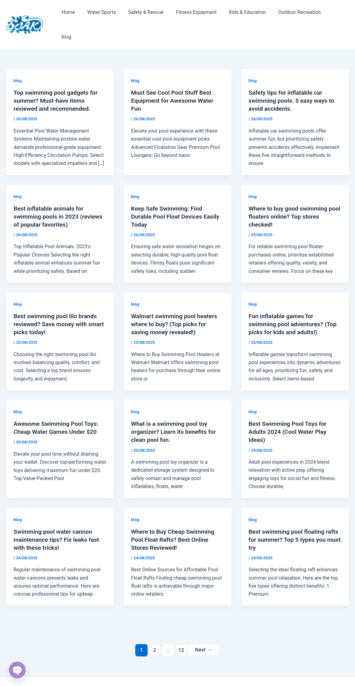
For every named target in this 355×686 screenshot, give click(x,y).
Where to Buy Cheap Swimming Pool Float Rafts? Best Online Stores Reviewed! (174, 518)
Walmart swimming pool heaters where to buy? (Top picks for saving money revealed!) (175, 303)
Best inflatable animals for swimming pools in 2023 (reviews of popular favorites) (60, 195)
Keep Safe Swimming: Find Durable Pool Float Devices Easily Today (176, 195)
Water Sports (98, 14)
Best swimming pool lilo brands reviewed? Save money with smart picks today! (57, 303)
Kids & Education (236, 14)
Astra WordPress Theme (225, 670)
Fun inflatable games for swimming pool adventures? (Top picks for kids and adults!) (294, 303)
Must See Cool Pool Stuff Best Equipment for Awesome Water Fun (174, 79)
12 (181, 629)
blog (322, 14)
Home (67, 14)
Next (204, 629)
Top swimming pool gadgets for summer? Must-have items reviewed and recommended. (57, 79)
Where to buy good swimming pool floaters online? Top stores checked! (292, 195)
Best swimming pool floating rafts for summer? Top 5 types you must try (290, 518)
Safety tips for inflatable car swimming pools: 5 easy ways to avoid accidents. (293, 79)
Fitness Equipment (187, 14)
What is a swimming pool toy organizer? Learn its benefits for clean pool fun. (175, 410)
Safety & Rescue (139, 14)
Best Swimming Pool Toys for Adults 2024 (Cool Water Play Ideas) (289, 410)
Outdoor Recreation (286, 14)
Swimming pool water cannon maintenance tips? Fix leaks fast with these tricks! (58, 518)
